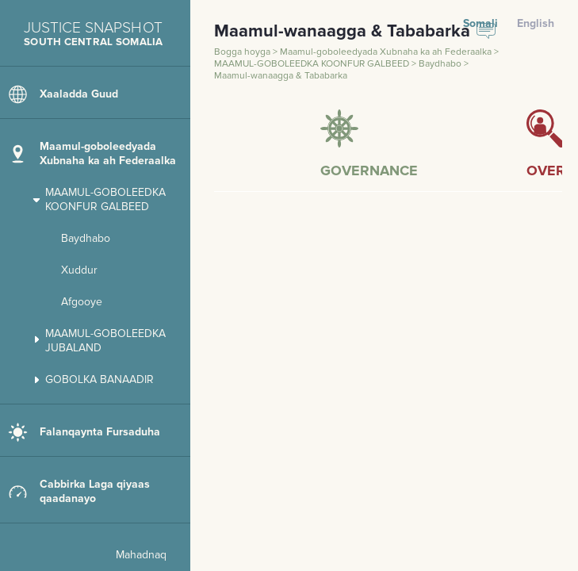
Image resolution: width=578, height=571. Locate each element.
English (535, 23)
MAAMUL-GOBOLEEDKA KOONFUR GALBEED (312, 64)
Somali (480, 23)
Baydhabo (441, 64)
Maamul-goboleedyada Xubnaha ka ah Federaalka (387, 52)
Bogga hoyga (243, 52)
